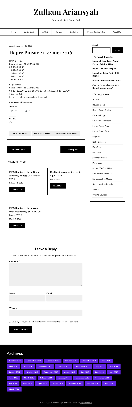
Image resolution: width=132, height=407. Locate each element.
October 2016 (32, 372)
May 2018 (13, 366)
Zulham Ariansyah (66, 11)
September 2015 (102, 378)
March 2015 (58, 383)
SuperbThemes (86, 403)
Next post (72, 149)
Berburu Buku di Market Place (106, 80)
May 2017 (114, 366)
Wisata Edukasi (99, 194)
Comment (14, 261)
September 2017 (82, 366)
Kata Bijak (97, 147)
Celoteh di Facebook (101, 120)
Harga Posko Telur (101, 131)
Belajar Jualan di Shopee (104, 68)
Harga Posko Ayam (20, 133)
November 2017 (45, 366)
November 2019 (89, 361)
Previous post (18, 149)
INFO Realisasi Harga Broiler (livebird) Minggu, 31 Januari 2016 (24, 176)
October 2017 (63, 366)
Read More (17, 189)
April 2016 (13, 378)
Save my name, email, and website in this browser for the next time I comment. (45, 322)
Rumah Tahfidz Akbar (102, 168)
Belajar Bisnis (29, 32)
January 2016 (64, 378)
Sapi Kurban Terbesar (102, 173)
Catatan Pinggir (99, 115)
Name (12, 293)
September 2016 (51, 372)
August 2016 (69, 372)
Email (49, 293)
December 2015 (82, 378)
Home (13, 32)
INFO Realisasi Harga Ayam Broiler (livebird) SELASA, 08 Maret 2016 (25, 212)
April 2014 (109, 383)
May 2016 (114, 372)
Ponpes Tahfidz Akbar (96, 32)
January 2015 (92, 383)
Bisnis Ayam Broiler (101, 110)
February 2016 (46, 378)
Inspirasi (96, 136)
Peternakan (97, 163)
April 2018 (28, 366)
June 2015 (27, 383)
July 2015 (13, 383)
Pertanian (96, 152)
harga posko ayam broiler (66, 133)
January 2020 (70, 361)
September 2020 (34, 361)
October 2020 (14, 361)
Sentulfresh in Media (102, 179)
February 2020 (53, 361)
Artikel (45, 32)
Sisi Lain (59, 32)
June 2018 (106, 361)
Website (13, 308)
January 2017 (14, 372)
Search (95, 45)
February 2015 (75, 383)
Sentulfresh (75, 32)
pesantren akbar (99, 157)
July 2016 (85, 372)
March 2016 (29, 378)
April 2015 (42, 383)
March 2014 (14, 389)
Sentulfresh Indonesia (102, 184)
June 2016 (99, 372)
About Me (117, 32)
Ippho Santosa (99, 141)
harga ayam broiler (42, 133)
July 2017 (100, 366)
